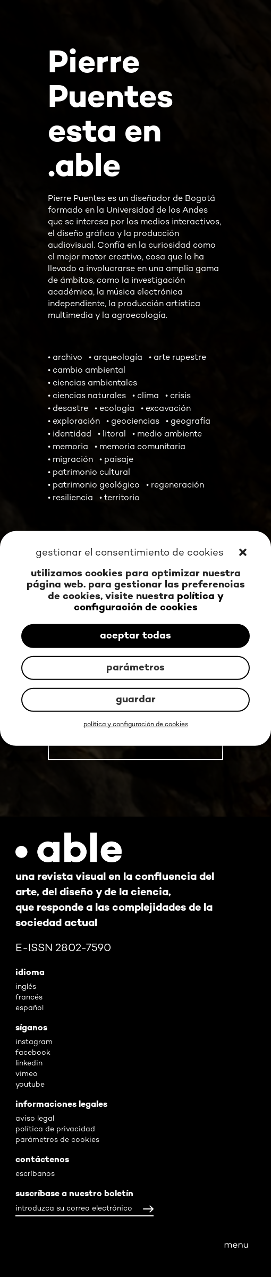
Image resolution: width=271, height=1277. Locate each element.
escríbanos (35, 1174)
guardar (136, 700)
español (29, 1008)
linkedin (29, 1064)
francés (29, 998)
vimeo (26, 1074)
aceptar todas (135, 636)
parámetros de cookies (57, 1140)
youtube (30, 1085)
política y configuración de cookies (149, 602)
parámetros (135, 668)
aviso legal (34, 1119)
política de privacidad (55, 1129)
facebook (32, 1053)
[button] (244, 553)
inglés (25, 987)
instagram (34, 1042)
